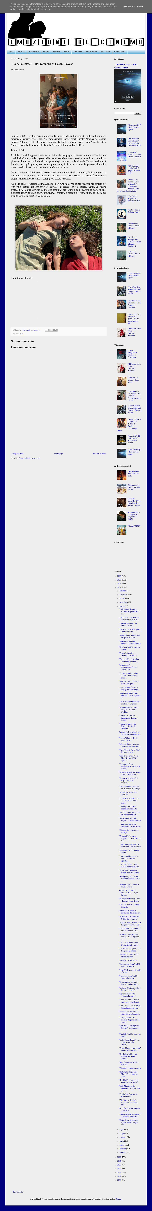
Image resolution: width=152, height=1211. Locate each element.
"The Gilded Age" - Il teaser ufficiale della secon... (129, 773)
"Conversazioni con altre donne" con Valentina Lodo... (128, 675)
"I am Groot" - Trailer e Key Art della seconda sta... (129, 1007)
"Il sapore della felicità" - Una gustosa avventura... (129, 688)
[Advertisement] (58, 430)
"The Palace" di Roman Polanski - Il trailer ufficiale (128, 1056)
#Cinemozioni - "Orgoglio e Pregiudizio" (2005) (134, 515)
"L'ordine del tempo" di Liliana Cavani (128, 624)
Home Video (91, 51)
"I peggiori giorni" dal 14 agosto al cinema (128, 977)
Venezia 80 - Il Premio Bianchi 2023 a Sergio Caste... (128, 893)
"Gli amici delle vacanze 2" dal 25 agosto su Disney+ (129, 787)
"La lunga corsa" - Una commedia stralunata (128, 808)
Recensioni (34, 51)
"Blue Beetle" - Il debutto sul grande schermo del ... (130, 929)
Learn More (129, 7)
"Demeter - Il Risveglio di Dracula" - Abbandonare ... (129, 1028)
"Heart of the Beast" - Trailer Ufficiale (133, 226)
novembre (123, 595)
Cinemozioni (119, 51)
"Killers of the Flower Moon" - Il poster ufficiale (130, 642)
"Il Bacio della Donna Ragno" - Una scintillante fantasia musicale (134, 142)
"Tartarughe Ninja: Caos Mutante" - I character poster (128, 1074)
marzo (122, 1145)
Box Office (105, 51)
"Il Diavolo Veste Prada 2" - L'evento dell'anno (134, 332)
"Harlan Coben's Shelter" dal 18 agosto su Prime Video (130, 924)
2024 (119, 584)
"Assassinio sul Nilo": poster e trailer (133, 473)
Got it (140, 7)
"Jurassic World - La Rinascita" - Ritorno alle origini (134, 439)
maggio (122, 1137)
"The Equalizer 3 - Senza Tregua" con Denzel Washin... (128, 709)
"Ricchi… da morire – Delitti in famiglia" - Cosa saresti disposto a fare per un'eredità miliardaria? (128, 185)
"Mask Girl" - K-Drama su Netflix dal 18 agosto (129, 918)
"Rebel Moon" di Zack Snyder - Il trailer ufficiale (130, 819)
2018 (119, 1173)
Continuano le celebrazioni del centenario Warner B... (130, 733)
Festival (56, 51)
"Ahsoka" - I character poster (130, 1068)
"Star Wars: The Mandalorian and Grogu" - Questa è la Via (134, 290)
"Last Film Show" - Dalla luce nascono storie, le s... (129, 865)
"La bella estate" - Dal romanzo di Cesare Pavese (130, 825)
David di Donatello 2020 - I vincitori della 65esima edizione (134, 502)
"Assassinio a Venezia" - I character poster (129, 955)
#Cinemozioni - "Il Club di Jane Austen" (134, 487)
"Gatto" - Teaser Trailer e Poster (134, 211)
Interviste (77, 51)
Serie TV (21, 51)
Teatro (67, 51)
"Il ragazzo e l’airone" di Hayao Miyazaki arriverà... (128, 780)
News (11, 51)
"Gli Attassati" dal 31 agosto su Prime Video (129, 630)
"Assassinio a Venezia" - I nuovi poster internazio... (129, 1013)
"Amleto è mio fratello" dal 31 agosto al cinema (129, 636)
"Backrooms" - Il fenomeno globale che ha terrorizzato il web (134, 318)
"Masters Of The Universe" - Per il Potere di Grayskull (134, 304)
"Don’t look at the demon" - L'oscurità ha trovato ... (129, 944)
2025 (119, 580)
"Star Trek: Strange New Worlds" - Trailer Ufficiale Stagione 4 (134, 241)
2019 (119, 1169)
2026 (119, 576)
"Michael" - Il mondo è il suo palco (133, 380)
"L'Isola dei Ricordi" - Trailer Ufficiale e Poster (134, 154)
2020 (119, 1165)
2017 (119, 1176)
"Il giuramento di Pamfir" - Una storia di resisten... (129, 983)
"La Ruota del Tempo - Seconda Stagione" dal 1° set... (129, 611)
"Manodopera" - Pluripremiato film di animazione (128, 667)
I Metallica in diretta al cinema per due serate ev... (130, 912)
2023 (119, 588)
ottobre (122, 598)
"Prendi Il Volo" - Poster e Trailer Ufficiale (129, 886)
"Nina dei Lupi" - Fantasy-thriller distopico (129, 682)
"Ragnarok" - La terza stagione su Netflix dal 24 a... (129, 838)
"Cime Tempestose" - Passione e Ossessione (133, 353)
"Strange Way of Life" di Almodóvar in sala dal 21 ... (129, 878)
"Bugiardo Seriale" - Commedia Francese (128, 654)
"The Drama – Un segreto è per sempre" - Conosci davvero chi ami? (134, 395)
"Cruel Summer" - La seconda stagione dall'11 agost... (129, 1020)
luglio (121, 1130)
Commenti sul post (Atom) (29, 458)
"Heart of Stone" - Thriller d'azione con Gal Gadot (129, 1001)
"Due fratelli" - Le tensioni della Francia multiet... (129, 660)
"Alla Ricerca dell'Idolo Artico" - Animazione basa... (128, 1102)
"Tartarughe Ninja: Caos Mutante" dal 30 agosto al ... (129, 695)
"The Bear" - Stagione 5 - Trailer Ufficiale (134, 198)
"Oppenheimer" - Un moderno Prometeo (127, 995)
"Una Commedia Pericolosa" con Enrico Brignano (130, 703)
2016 (119, 1180)
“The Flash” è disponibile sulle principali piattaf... (129, 1081)
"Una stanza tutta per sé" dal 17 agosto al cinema (129, 950)
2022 (119, 1157)
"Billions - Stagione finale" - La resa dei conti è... (130, 989)
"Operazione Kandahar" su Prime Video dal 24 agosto (130, 845)
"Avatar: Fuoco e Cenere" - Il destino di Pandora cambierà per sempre (129, 425)
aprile (121, 1141)
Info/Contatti (18, 1192)
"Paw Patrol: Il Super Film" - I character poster (130, 751)
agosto (122, 606)
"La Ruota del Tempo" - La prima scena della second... (129, 1042)
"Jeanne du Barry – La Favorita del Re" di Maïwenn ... (127, 726)
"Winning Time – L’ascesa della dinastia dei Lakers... (130, 745)
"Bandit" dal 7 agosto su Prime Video (128, 1095)
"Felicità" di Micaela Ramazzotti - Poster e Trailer (128, 718)
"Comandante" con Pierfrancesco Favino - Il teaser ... (129, 766)
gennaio (122, 1152)
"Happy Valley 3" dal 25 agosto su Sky (128, 739)
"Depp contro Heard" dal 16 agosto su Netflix (129, 965)
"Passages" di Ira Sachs (128, 960)
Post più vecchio (99, 454)
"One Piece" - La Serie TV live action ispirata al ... (129, 618)
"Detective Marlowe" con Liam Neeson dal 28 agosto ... (128, 758)
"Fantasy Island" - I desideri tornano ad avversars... (129, 1115)
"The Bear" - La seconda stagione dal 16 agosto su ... (129, 936)
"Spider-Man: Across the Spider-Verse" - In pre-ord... (128, 1122)
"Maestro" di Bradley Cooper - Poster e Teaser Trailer (130, 900)
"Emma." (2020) (134, 526)
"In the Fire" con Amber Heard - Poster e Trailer (129, 871)
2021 (119, 1161)
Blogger (118, 1199)
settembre (123, 602)
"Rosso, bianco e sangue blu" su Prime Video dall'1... (130, 1049)
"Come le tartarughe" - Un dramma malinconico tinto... (129, 800)
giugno (122, 1133)
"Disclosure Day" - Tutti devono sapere (134, 127)
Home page (58, 454)
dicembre (123, 591)
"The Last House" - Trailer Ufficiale (134, 254)
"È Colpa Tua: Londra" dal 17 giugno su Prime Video (134, 169)
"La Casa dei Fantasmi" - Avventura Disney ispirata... (128, 858)
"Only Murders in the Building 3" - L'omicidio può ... (129, 1088)
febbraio (122, 1149)
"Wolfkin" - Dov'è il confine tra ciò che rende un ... (129, 813)
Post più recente (17, 454)
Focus (46, 51)
